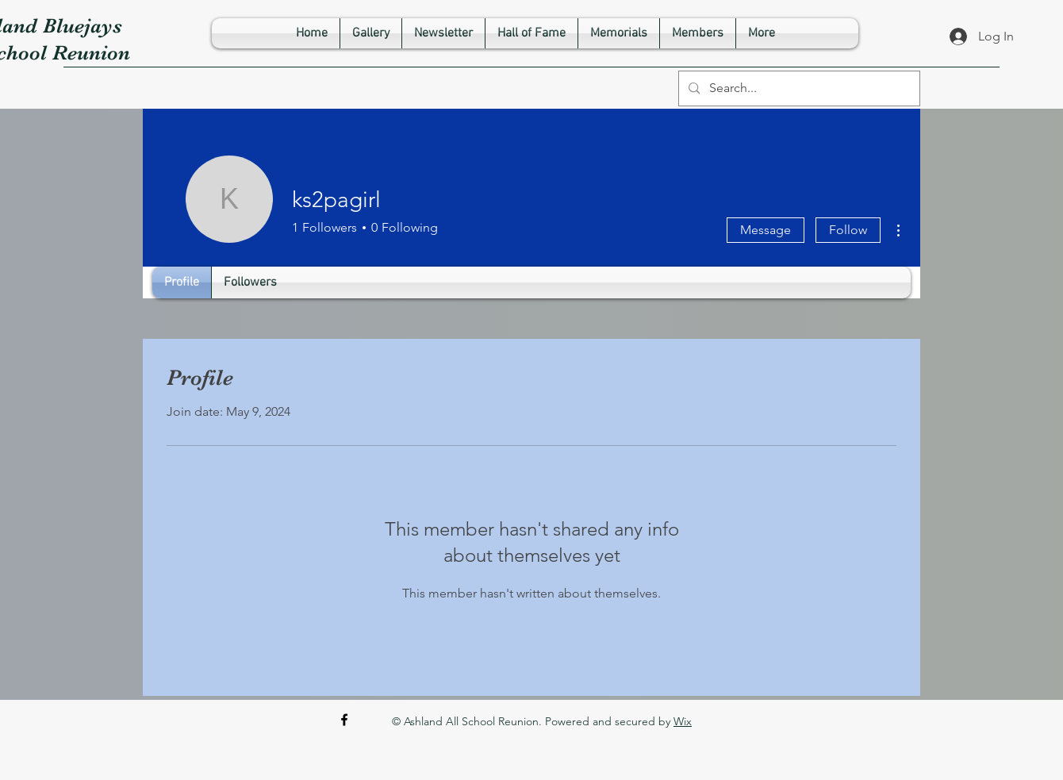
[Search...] (797, 88)
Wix (682, 721)
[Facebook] (344, 720)
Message (765, 229)
